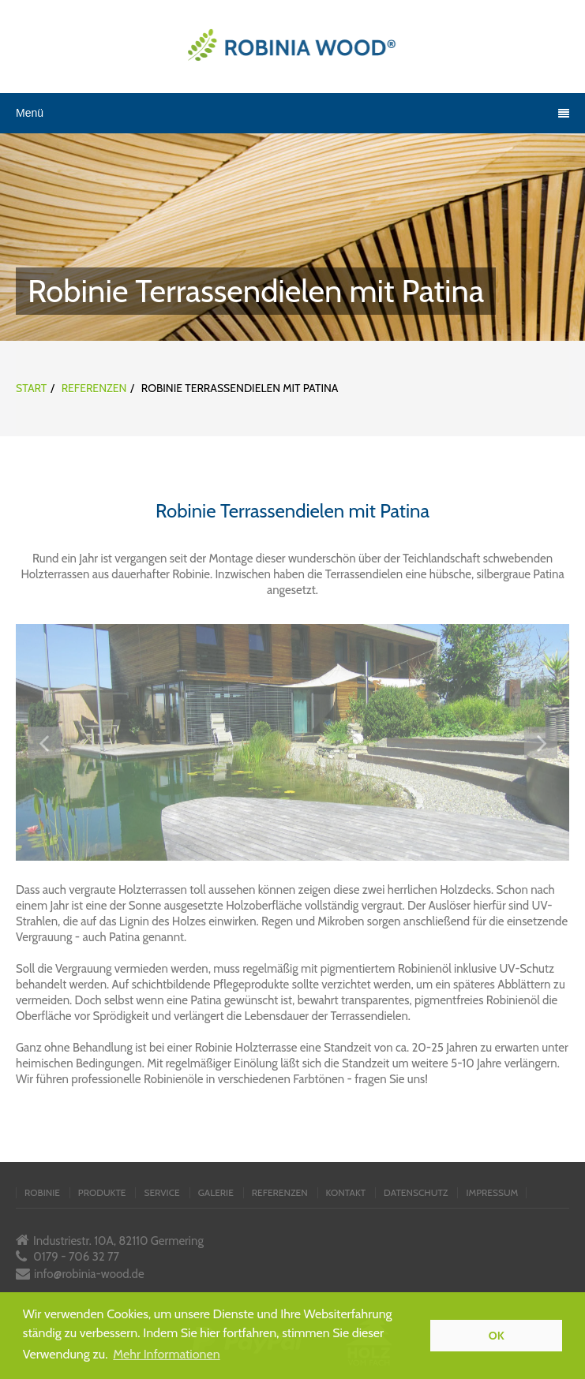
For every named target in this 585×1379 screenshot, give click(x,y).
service (161, 1192)
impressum (492, 1192)
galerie (216, 1192)
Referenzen (94, 388)
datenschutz (416, 1192)
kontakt (346, 1192)
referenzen (280, 1192)
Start (31, 388)
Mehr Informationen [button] (166, 1354)
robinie (42, 1192)
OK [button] (496, 1336)
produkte (102, 1192)
